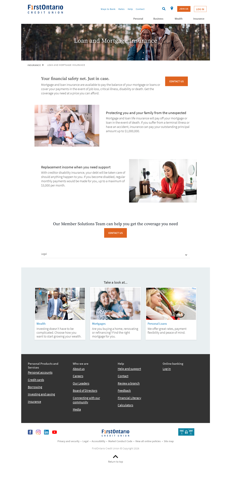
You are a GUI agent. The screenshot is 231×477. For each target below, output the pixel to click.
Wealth (41, 324)
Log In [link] (200, 9)
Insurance (34, 402)
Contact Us (176, 81)
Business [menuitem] (158, 18)
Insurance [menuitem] (198, 18)
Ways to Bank (108, 9)
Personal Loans (157, 324)
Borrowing (35, 387)
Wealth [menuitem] (179, 18)
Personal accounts (40, 372)
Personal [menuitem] (138, 18)
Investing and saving (41, 394)
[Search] (163, 9)
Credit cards (36, 380)
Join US (183, 8)
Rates (121, 9)
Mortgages (99, 324)
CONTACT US (115, 233)
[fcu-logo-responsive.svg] (56, 9)
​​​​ (115, 432)
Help (130, 9)
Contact (140, 9)
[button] (115, 254)
